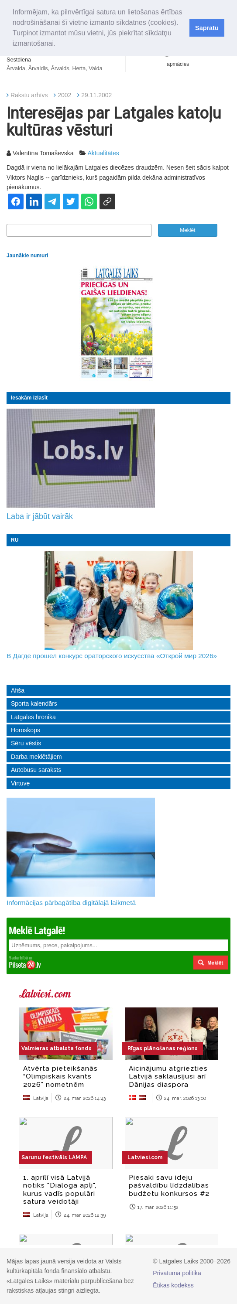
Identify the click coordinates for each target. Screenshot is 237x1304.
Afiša (17, 690)
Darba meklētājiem (36, 756)
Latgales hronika (33, 716)
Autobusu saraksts (36, 769)
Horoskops (25, 730)
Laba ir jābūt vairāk (40, 516)
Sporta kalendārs (34, 703)
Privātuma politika (177, 1273)
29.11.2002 (96, 95)
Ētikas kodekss (173, 1285)
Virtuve (20, 783)
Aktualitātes (103, 153)
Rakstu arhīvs (29, 95)
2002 (64, 95)
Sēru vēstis (26, 743)
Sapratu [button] (207, 27)
